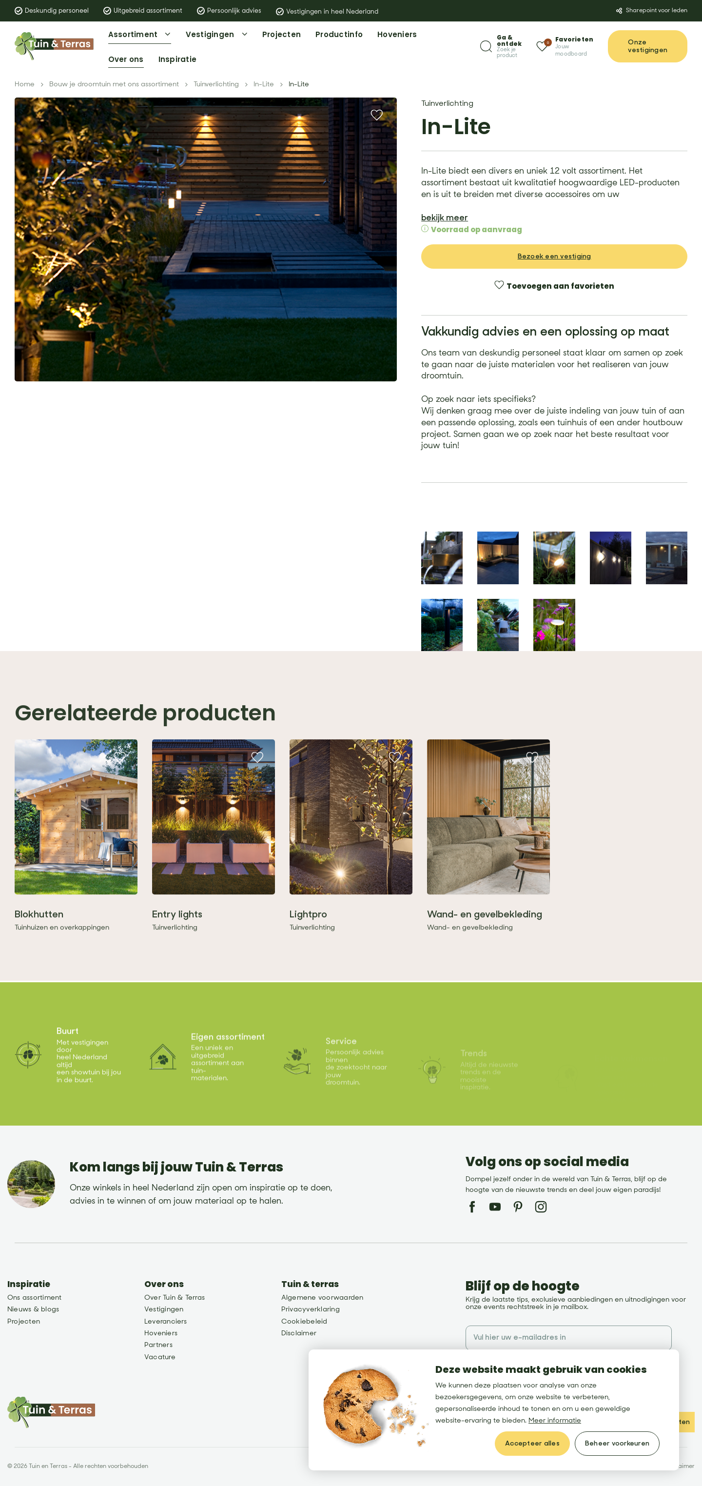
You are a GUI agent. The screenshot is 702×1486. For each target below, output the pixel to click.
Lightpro (308, 935)
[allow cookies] (532, 1443)
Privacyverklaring (310, 1309)
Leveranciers (165, 1321)
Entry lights (177, 935)
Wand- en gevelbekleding (484, 935)
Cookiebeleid (304, 1321)
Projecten (23, 1321)
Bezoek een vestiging (554, 250)
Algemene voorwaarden (322, 1297)
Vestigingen (164, 1309)
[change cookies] (617, 1443)
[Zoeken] (501, 46)
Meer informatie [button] (554, 1420)
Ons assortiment (34, 1297)
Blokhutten (39, 935)
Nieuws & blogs (33, 1309)
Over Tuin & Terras (174, 1297)
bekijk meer (444, 211)
